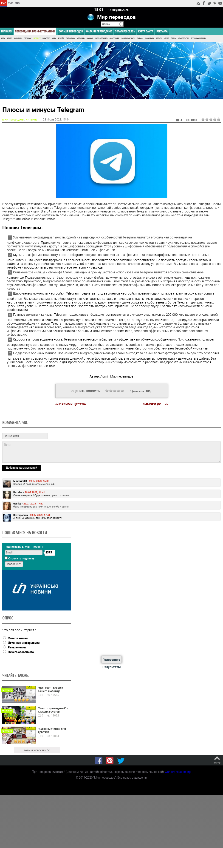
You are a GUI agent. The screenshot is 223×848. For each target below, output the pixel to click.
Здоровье (27, 38)
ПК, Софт (61, 38)
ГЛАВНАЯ (6, 31)
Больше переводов (71, 31)
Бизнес (9, 38)
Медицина (81, 38)
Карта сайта (145, 31)
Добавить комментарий (21, 467)
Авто (3, 38)
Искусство (46, 38)
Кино (54, 38)
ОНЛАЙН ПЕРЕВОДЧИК (99, 31)
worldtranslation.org (178, 772)
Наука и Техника (101, 38)
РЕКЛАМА (162, 31)
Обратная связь (125, 31)
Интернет (37, 38)
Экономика (18, 38)
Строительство (183, 38)
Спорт (166, 38)
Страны (173, 38)
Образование (114, 38)
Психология (149, 38)
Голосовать (111, 659)
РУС (3, 3)
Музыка (90, 38)
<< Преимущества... (72, 404)
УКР (10, 3)
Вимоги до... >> (155, 404)
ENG (17, 3)
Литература (70, 38)
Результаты (111, 667)
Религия (159, 38)
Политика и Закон (128, 38)
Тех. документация (198, 38)
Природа (140, 38)
